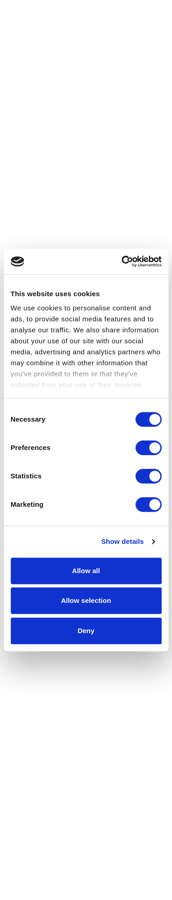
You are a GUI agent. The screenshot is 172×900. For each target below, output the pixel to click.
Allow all (86, 571)
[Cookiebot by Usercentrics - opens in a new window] (122, 261)
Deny (86, 630)
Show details (122, 541)
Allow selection (86, 600)
